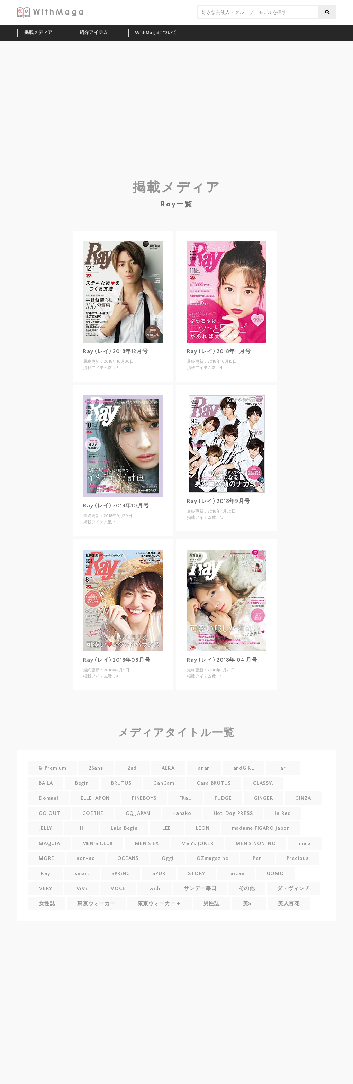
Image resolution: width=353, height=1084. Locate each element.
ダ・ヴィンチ (293, 888)
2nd (132, 768)
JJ (81, 828)
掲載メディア (38, 32)
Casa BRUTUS (214, 783)
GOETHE (93, 813)
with (154, 888)
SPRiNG (120, 873)
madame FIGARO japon (261, 828)
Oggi (168, 858)
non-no (85, 858)
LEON (203, 828)
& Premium (52, 768)
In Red (283, 813)
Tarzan (236, 873)
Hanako (181, 813)
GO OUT (49, 813)
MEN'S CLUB (97, 843)
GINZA (303, 798)
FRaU (185, 798)
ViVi (81, 888)
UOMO (275, 873)
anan (204, 768)
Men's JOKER (197, 843)
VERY (45, 888)
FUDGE (223, 798)
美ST (249, 904)
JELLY (45, 828)
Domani (48, 798)
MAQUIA (49, 843)
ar (283, 768)
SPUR (158, 873)
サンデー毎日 (200, 888)
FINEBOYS (144, 798)
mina (305, 843)
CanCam (163, 783)
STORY (196, 873)
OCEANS (128, 858)
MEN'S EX (147, 843)
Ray (45, 873)
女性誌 (47, 904)
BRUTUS (121, 783)
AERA (168, 768)
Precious (298, 858)
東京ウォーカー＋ (159, 904)
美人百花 (289, 904)
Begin (82, 783)
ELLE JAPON (95, 798)
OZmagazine (212, 858)
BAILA (46, 783)
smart (82, 873)
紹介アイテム (94, 32)
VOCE (118, 888)
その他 (247, 888)
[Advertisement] (176, 92)
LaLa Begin (124, 828)
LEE (166, 828)
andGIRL (243, 768)
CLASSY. (263, 783)
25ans (96, 768)
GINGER (263, 798)
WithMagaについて (156, 32)
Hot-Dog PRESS (233, 813)
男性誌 (211, 904)
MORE (46, 858)
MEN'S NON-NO (256, 843)
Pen (257, 858)
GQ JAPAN (138, 813)
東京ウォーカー (96, 904)
